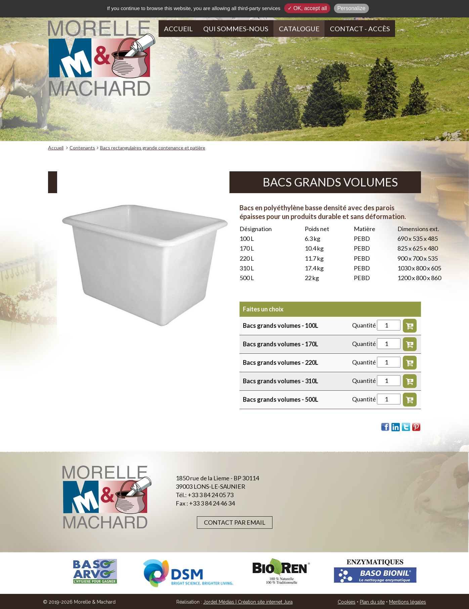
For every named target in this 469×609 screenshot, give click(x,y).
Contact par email (234, 522)
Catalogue (299, 29)
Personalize (351, 8)
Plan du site (372, 602)
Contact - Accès (360, 29)
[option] (94, 571)
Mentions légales (407, 602)
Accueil (178, 29)
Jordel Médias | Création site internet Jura (248, 602)
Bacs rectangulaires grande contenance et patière (152, 147)
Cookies (346, 602)
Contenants (82, 147)
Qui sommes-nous (235, 29)
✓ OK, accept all (307, 8)
